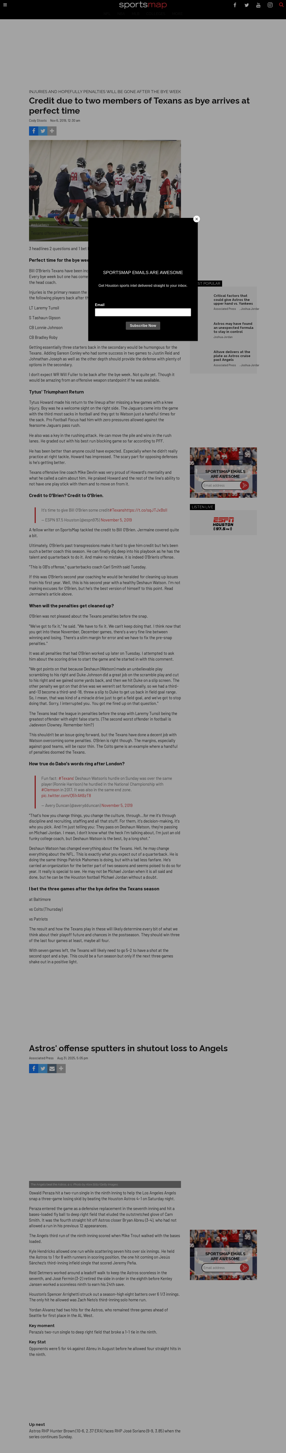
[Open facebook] (235, 5)
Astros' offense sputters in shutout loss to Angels (128, 1048)
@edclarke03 (40, 224)
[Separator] (52, 131)
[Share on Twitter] (42, 131)
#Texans (116, 510)
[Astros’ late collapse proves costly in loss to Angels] (105, 1137)
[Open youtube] (258, 5)
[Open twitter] (247, 5)
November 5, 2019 (116, 519)
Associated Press (225, 309)
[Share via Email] (52, 1068)
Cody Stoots (38, 120)
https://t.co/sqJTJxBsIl (145, 510)
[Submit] (281, 5)
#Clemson (50, 789)
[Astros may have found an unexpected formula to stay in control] (199, 331)
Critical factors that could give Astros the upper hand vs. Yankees (233, 299)
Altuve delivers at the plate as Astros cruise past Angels (232, 356)
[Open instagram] (270, 5)
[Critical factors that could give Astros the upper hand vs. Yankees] (199, 303)
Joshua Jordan (250, 309)
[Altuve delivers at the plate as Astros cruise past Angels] (199, 359)
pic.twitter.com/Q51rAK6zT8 (66, 795)
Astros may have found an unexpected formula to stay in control (233, 327)
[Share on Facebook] (33, 131)
